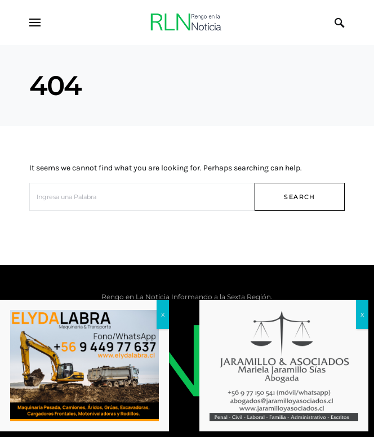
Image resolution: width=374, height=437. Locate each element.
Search (299, 197)
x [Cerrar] (162, 343)
